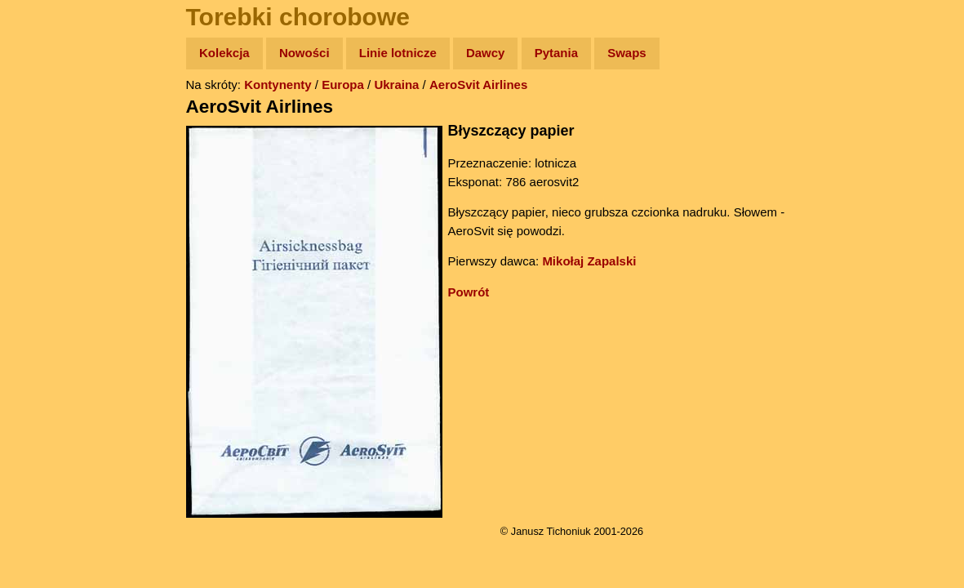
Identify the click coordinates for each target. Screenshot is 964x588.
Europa (343, 84)
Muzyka (49, 242)
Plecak (47, 274)
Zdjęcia (48, 148)
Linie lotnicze (398, 53)
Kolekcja (224, 53)
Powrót (469, 292)
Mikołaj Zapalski (589, 261)
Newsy (47, 179)
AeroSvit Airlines (478, 84)
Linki (41, 305)
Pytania (556, 53)
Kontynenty (278, 84)
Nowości (304, 53)
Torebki (49, 337)
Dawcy (485, 53)
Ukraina (396, 84)
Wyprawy (54, 116)
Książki (48, 211)
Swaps (626, 53)
